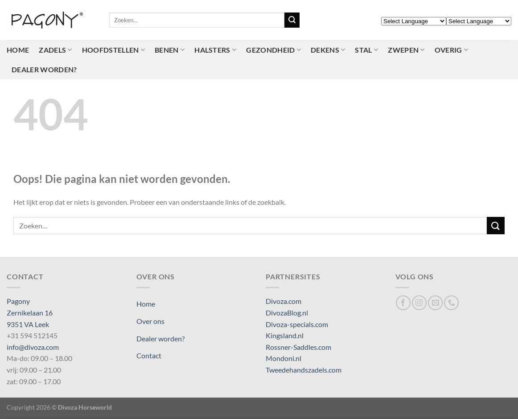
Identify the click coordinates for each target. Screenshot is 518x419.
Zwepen (406, 50)
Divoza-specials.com (297, 324)
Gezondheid (273, 50)
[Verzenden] (292, 20)
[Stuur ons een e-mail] (435, 302)
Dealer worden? (44, 69)
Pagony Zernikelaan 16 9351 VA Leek (30, 312)
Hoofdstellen (113, 50)
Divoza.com (283, 301)
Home (18, 50)
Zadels (55, 50)
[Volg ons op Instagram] (419, 302)
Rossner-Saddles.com (298, 347)
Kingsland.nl (285, 335)
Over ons (150, 321)
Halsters (215, 50)
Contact (148, 355)
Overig (451, 50)
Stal (366, 50)
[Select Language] (413, 21)
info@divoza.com (33, 347)
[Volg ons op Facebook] (403, 302)
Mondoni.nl (283, 358)
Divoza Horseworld (85, 407)
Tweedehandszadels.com (303, 369)
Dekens (328, 50)
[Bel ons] (451, 302)
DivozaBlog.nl (287, 312)
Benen (170, 50)
